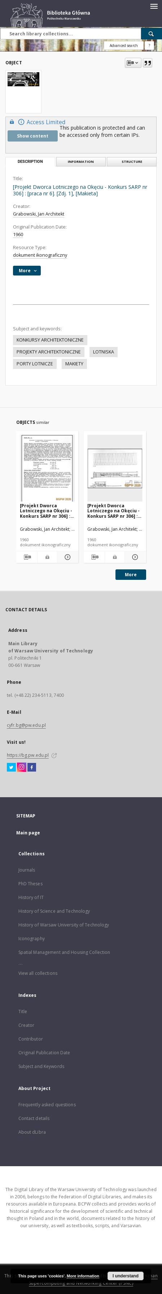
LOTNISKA (103, 352)
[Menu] (153, 6)
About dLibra (32, 1132)
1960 (18, 234)
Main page (28, 833)
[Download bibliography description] (26, 557)
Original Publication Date (44, 1053)
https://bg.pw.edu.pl (28, 755)
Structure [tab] (132, 161)
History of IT (31, 897)
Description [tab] (30, 161)
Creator (26, 1025)
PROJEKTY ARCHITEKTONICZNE (49, 352)
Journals (26, 870)
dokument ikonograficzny (40, 255)
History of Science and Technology (54, 911)
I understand (126, 1275)
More (131, 575)
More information (83, 1276)
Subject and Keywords (41, 1066)
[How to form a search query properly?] (149, 45)
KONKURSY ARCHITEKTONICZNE (50, 340)
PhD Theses (30, 884)
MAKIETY (74, 364)
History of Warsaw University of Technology (63, 925)
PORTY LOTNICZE (35, 364)
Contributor (30, 1039)
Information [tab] (81, 161)
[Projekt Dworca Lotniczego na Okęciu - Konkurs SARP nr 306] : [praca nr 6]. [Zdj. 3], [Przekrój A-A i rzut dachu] (113, 511)
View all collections (37, 973)
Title (22, 1011)
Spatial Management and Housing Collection (64, 952)
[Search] (151, 33)
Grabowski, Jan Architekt (38, 214)
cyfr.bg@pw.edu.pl (26, 725)
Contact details (34, 1118)
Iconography (31, 938)
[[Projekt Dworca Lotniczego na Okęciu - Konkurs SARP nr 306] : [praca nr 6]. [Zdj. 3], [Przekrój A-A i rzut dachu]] (115, 468)
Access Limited (36, 122)
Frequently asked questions (47, 1105)
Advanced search (124, 45)
